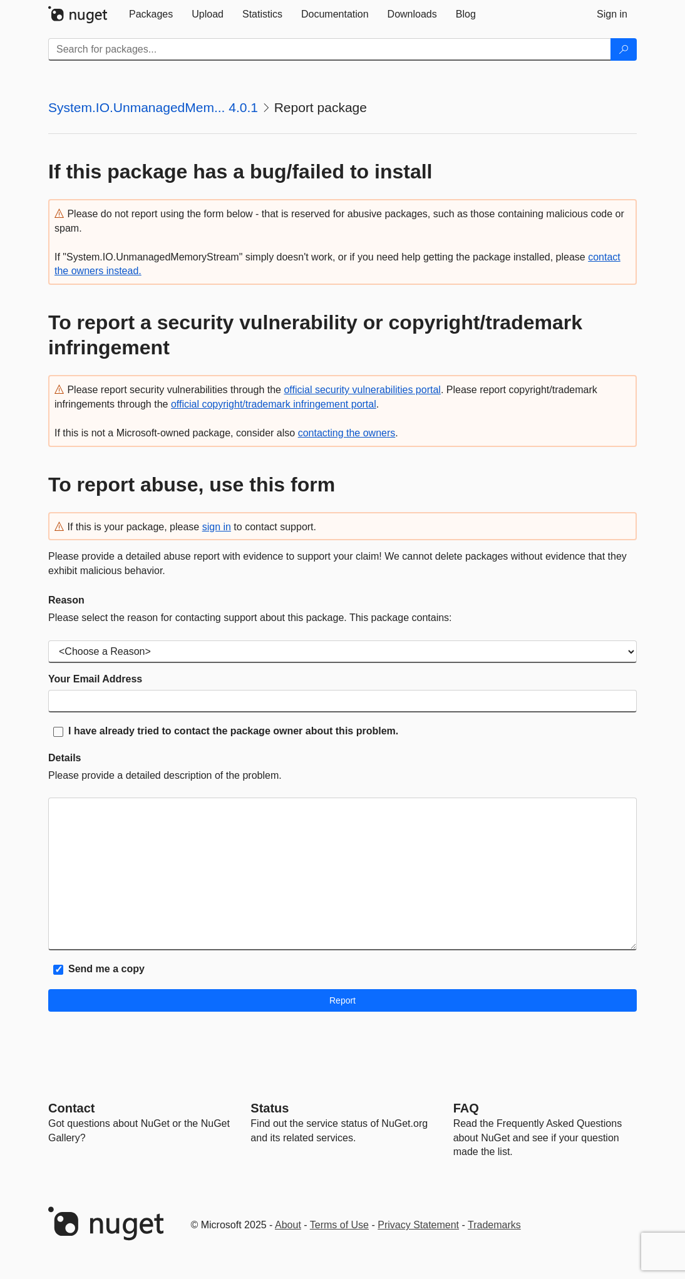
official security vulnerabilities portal (362, 389)
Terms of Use (339, 1225)
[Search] (623, 49)
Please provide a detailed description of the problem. (165, 775)
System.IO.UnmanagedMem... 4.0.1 (153, 107)
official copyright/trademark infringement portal (273, 404)
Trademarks (494, 1225)
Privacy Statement (418, 1225)
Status (269, 1108)
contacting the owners (347, 433)
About (288, 1225)
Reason (66, 600)
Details (64, 758)
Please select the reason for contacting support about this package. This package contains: (250, 617)
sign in (216, 526)
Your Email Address (95, 679)
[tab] (151, 14)
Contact (71, 1108)
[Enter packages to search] (329, 49)
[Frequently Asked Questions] (466, 1108)
